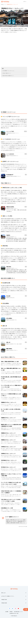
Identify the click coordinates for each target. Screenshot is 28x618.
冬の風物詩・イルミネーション (8, 70)
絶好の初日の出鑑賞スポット (8, 75)
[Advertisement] (14, 50)
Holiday (5, 2)
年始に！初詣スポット (7, 73)
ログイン (24, 1)
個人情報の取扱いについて (18, 611)
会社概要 (6, 611)
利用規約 (11, 611)
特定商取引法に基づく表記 (14, 613)
